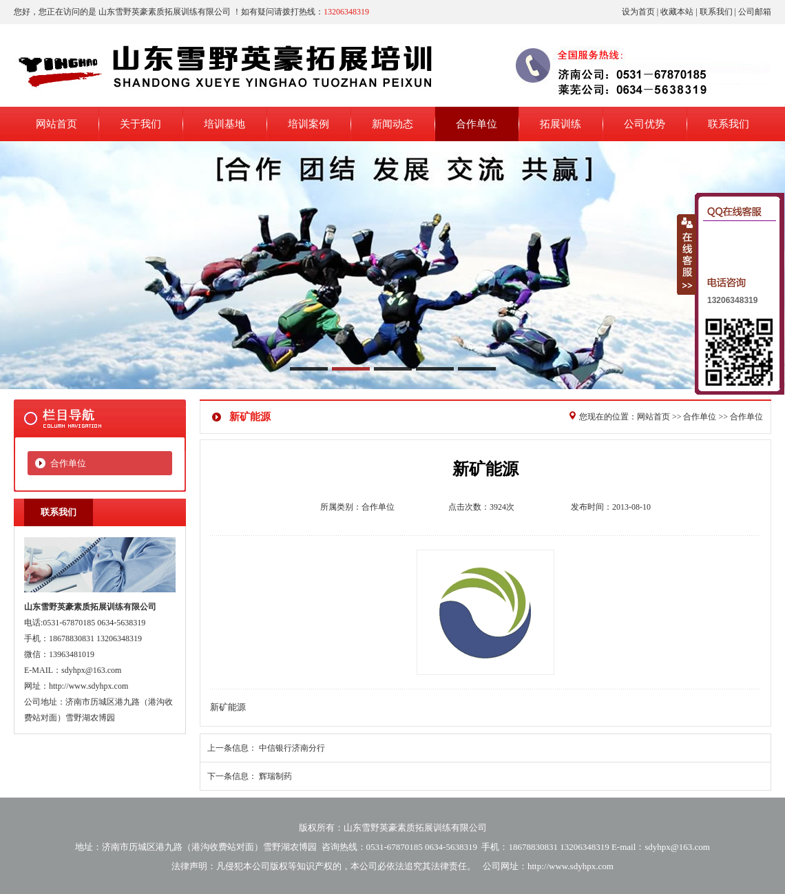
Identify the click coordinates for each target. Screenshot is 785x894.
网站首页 (653, 417)
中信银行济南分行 (292, 748)
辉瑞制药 (275, 776)
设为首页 (638, 12)
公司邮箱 (754, 12)
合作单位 (68, 463)
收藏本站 (676, 12)
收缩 (686, 254)
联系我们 (716, 12)
